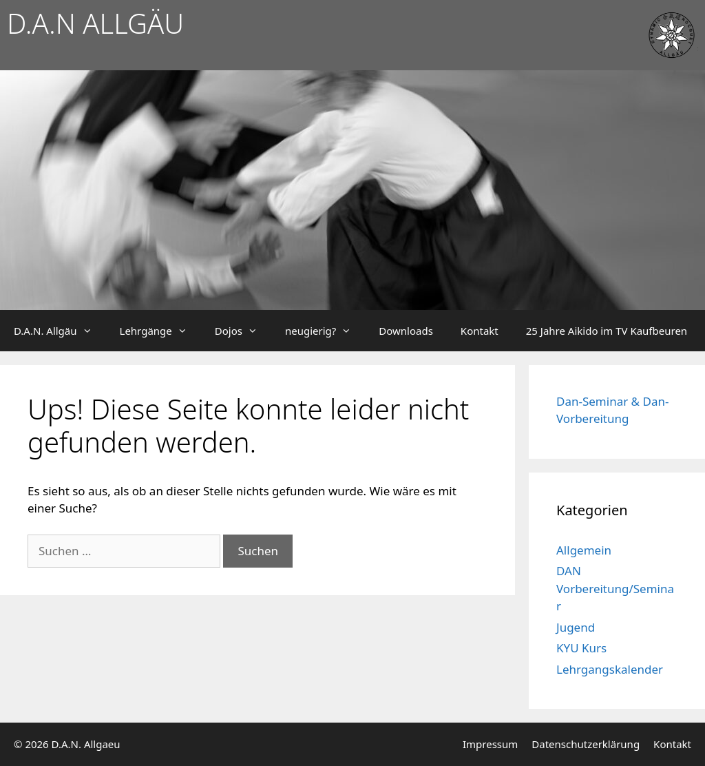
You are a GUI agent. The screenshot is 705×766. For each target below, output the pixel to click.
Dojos (243, 330)
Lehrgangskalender (609, 669)
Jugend (575, 627)
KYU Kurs (581, 648)
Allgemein (583, 550)
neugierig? (325, 330)
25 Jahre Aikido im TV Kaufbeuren (606, 331)
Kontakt (479, 331)
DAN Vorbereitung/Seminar (615, 588)
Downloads (406, 331)
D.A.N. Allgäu (60, 330)
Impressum (490, 744)
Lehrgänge (160, 330)
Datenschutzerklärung (586, 744)
